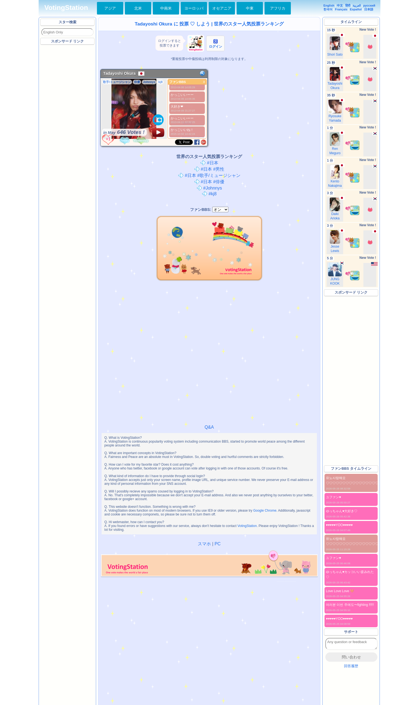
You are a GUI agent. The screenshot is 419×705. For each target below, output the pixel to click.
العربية (357, 5)
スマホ (204, 543)
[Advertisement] (68, 128)
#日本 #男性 (209, 169)
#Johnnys (209, 188)
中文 (340, 5)
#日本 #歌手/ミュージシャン (209, 175)
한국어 (327, 9)
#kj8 (209, 193)
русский (369, 5)
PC (217, 543)
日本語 (368, 9)
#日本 (209, 163)
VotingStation (66, 7)
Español (356, 9)
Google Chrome (265, 510)
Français (341, 9)
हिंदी (347, 5)
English (328, 5)
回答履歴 (351, 666)
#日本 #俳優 (209, 181)
